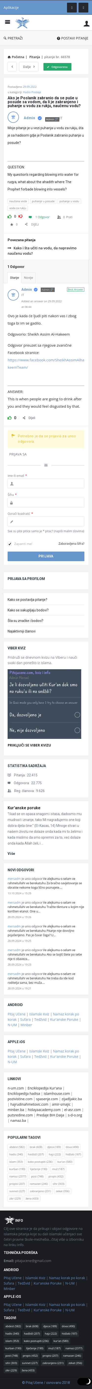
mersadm (14, 879)
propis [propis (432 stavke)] (56, 1176)
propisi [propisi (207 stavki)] (17, 1184)
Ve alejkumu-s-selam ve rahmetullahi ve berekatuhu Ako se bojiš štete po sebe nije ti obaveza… (45, 954)
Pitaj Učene (17, 1014)
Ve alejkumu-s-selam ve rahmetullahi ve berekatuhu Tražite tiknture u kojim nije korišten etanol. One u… (46, 906)
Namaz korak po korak (67, 1277)
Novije (28, 277)
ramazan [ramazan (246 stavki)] (39, 1184)
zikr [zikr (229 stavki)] (15, 1198)
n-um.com (16, 1088)
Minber (26, 1025)
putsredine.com (20, 1115)
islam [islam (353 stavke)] (16, 1161)
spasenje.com (47, 1099)
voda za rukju (17, 208)
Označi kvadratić (20, 514)
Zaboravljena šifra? (71, 544)
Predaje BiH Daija (50, 1115)
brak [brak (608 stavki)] (36, 1147)
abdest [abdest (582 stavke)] (17, 1147)
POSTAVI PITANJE (72, 38)
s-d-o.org (75, 1115)
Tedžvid (40, 1019)
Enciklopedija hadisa (24, 1093)
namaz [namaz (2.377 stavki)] (17, 1176)
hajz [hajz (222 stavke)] (55, 1154)
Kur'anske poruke (24, 808)
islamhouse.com (57, 1093)
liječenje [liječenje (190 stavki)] (38, 1169)
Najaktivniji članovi (22, 631)
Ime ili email (17, 476)
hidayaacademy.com (44, 1109)
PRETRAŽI (13, 38)
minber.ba (16, 1109)
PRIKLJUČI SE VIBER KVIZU (29, 745)
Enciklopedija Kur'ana (44, 1088)
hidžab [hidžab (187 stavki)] (73, 1154)
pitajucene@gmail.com (27, 1260)
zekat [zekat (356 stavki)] (62, 1191)
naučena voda (18, 201)
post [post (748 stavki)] (37, 1176)
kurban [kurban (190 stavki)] (17, 1169)
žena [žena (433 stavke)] (32, 1198)
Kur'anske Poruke (64, 1019)
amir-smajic (61, 1104)
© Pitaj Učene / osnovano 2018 (46, 1383)
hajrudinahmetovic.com (29, 1104)
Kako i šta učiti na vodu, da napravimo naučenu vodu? (42, 251)
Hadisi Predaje (32, 92)
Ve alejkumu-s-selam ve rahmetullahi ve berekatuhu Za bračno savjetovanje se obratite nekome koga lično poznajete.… (45, 883)
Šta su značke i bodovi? (25, 621)
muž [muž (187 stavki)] (58, 1169)
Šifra (12, 495)
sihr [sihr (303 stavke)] (58, 1184)
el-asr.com (72, 1109)
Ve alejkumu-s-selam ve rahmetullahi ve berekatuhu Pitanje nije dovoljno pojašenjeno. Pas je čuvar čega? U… (41, 930)
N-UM (12, 1025)
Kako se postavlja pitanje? (27, 600)
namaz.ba (18, 1120)
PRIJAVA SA (18, 454)
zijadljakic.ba (72, 1099)
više (11, 854)
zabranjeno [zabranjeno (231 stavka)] (40, 1191)
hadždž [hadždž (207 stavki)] (36, 1154)
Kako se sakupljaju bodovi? (28, 610)
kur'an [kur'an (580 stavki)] (64, 1161)
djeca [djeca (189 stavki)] (54, 1147)
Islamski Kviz (39, 1014)
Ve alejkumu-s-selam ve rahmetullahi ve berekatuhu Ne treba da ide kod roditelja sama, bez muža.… (41, 978)
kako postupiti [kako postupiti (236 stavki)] (40, 1161)
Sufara (25, 1019)
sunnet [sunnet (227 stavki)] (17, 1191)
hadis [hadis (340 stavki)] (16, 1154)
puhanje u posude (43, 201)
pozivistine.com (20, 1099)
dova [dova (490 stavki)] (72, 1147)
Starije (14, 277)
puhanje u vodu (69, 201)
